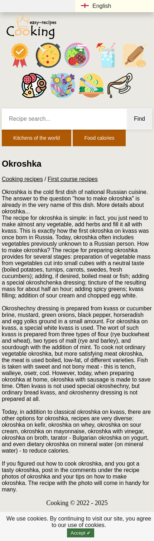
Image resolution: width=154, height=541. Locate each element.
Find (139, 119)
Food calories (99, 138)
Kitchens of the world (36, 138)
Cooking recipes (22, 179)
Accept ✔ (80, 533)
